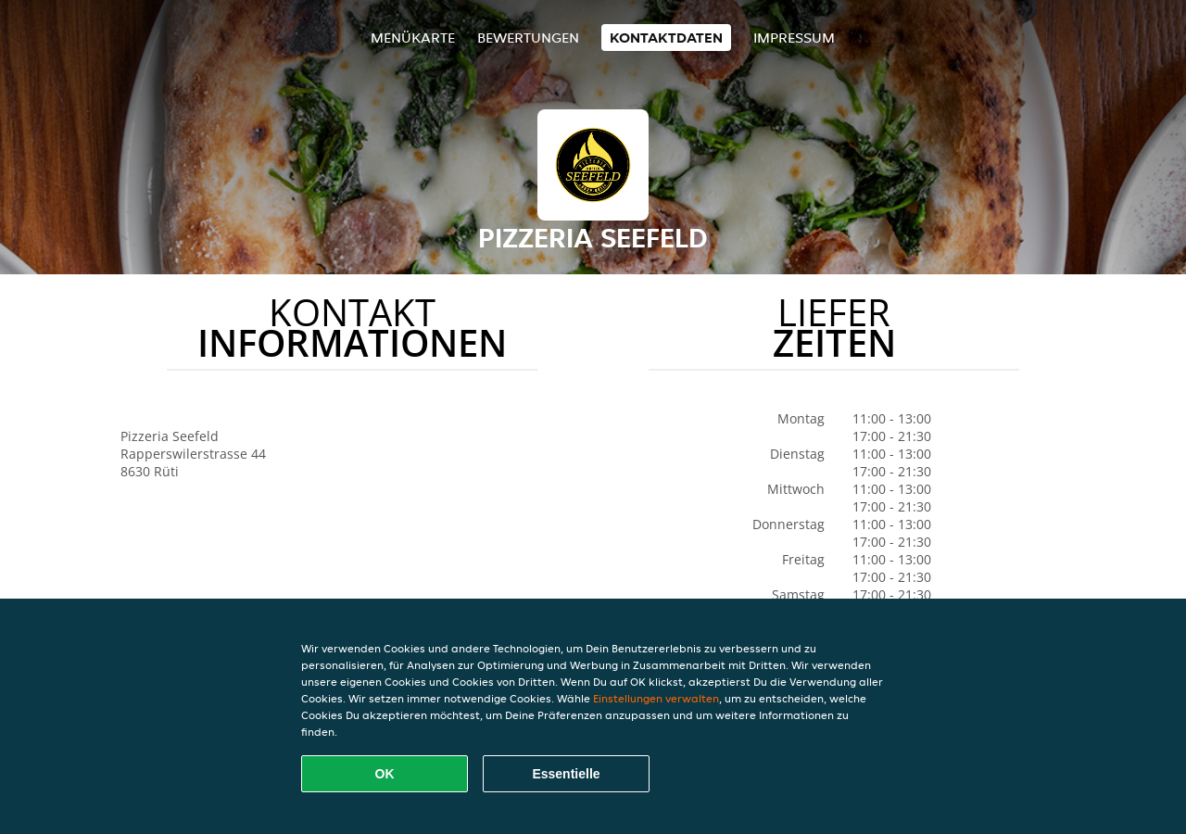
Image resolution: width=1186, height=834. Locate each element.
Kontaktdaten (666, 37)
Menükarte (413, 37)
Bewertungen (528, 37)
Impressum (794, 37)
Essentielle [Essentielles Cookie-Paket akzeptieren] (565, 773)
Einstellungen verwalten (656, 698)
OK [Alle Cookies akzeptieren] (385, 773)
